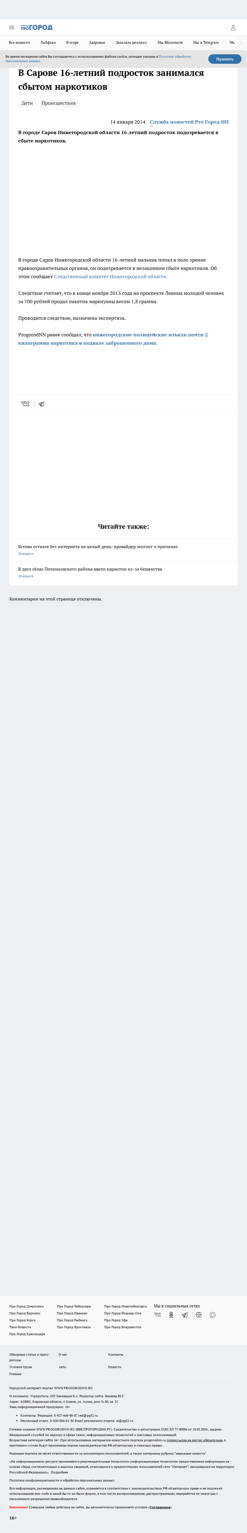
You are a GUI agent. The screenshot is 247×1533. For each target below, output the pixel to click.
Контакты (115, 1354)
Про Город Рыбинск (72, 1320)
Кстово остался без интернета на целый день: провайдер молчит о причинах (123, 550)
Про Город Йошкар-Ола (122, 1313)
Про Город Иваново (72, 1313)
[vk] (26, 404)
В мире (72, 42)
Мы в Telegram (206, 42)
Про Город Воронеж (24, 1313)
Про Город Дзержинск (26, 1306)
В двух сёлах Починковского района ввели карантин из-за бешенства (123, 573)
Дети (27, 103)
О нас (63, 1354)
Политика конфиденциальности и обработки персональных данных (62, 1480)
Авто (62, 1367)
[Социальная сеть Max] (213, 1314)
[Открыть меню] (11, 27)
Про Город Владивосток (122, 1327)
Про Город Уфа (116, 1320)
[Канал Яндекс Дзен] (199, 1314)
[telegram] (43, 404)
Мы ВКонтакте (170, 42)
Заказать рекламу (131, 42)
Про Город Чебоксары (74, 1306)
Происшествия (58, 103)
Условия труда (20, 1367)
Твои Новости (20, 1327)
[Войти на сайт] (233, 27)
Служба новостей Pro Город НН (189, 122)
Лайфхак (48, 42)
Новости (114, 1367)
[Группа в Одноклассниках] (171, 1314)
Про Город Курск (22, 1320)
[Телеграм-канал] (185, 1314)
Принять (224, 59)
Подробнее (59, 1472)
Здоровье (97, 42)
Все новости (19, 42)
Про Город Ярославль (74, 1327)
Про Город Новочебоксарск (125, 1306)
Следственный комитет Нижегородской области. (111, 276)
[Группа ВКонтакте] (157, 1314)
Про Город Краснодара (27, 1334)
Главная (15, 1374)
